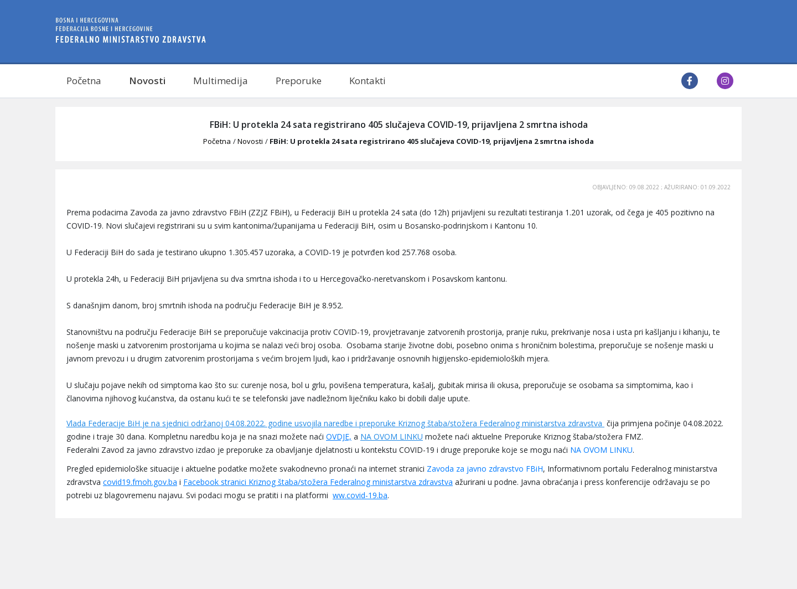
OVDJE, (338, 436)
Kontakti (367, 80)
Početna (83, 80)
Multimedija (220, 80)
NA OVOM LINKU (391, 436)
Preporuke (299, 80)
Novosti (147, 80)
